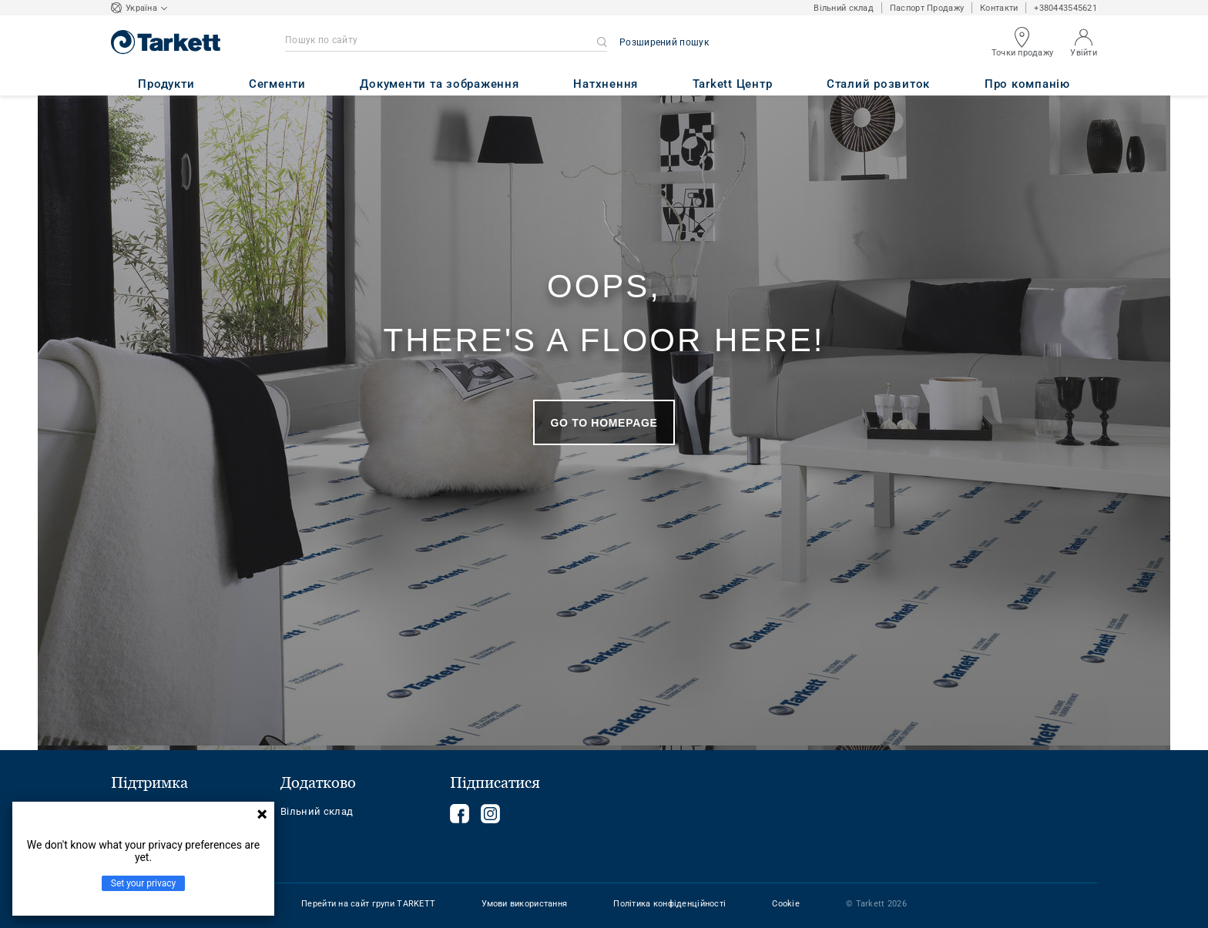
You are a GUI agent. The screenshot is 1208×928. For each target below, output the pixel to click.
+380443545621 (1065, 8)
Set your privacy (143, 883)
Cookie (786, 904)
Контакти (999, 8)
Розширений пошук (664, 42)
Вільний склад (844, 8)
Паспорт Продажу (927, 8)
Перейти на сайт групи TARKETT (368, 904)
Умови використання (524, 904)
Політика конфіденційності (669, 904)
